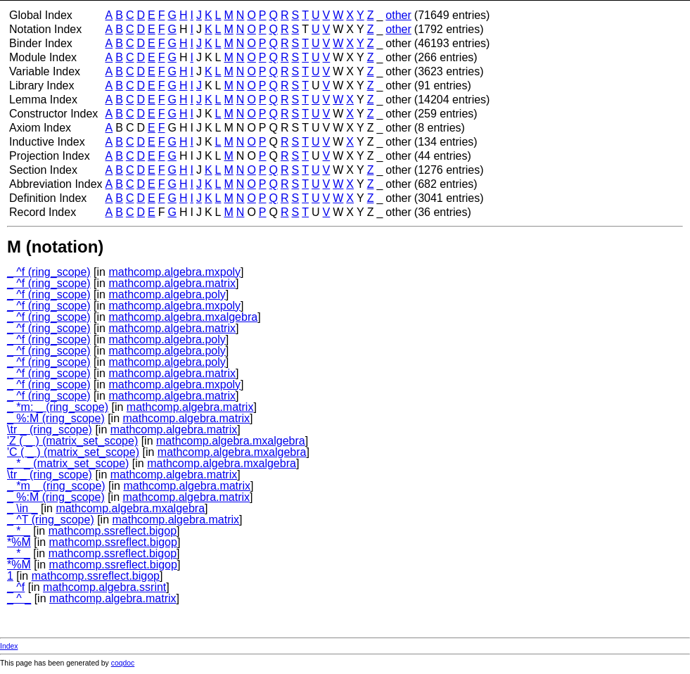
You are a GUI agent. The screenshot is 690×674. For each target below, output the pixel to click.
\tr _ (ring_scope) (49, 429)
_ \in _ (22, 508)
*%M (19, 542)
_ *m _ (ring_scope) (56, 486)
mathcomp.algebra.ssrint (104, 587)
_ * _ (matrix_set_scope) (68, 463)
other (398, 15)
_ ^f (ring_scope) (49, 272)
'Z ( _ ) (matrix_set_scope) (72, 441)
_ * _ (18, 531)
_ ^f (16, 587)
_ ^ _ (19, 598)
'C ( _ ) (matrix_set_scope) (73, 452)
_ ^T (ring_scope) (50, 520)
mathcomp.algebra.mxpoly (174, 272)
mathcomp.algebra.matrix (172, 283)
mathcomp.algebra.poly (166, 294)
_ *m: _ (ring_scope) (57, 407)
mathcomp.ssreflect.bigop (113, 531)
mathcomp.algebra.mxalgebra (182, 317)
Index (9, 646)
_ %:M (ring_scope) (56, 418)
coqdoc (123, 663)
